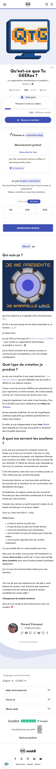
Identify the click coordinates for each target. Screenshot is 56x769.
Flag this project (28, 641)
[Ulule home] (28, 4)
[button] (7, 764)
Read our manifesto (28, 737)
